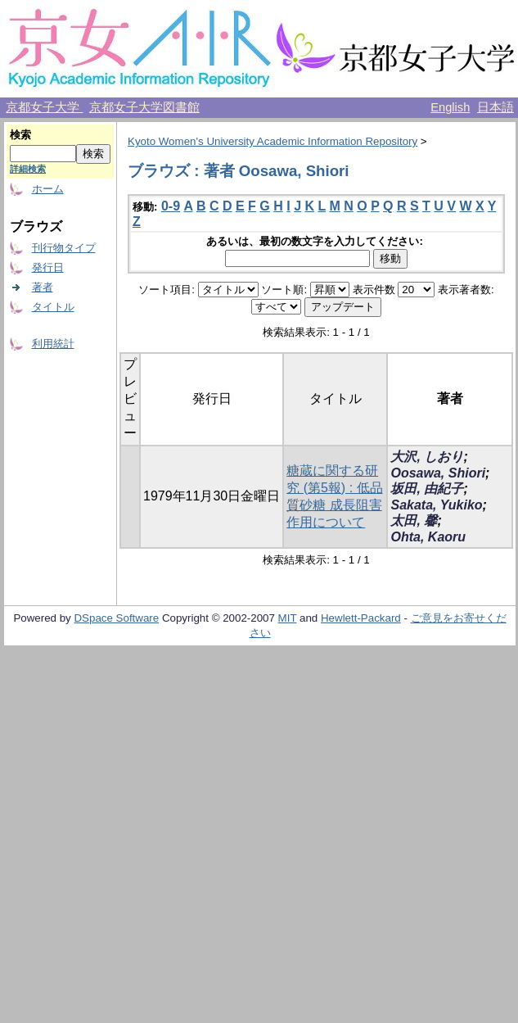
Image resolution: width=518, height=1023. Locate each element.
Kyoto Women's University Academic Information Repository (272, 141)
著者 (42, 287)
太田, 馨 (413, 520)
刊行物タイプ (64, 248)
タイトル (53, 307)
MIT (287, 618)
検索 (20, 135)
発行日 (48, 267)
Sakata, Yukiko (436, 505)
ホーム (48, 189)
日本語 (495, 107)
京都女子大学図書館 (144, 107)
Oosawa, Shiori (437, 473)
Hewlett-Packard (361, 618)
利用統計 (53, 343)
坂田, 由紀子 (426, 489)
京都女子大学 (44, 107)
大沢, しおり (426, 457)
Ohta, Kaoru (428, 537)
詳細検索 (28, 169)
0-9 (170, 206)
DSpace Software (116, 618)
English (450, 107)
